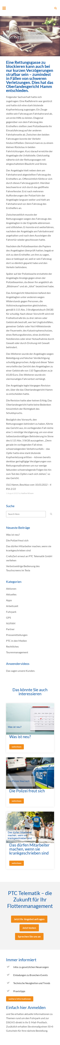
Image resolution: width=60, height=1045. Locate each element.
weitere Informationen (19, 998)
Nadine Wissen (27, 493)
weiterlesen (16, 747)
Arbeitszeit (12, 605)
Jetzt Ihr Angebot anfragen (29, 919)
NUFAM (10, 623)
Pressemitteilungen (17, 634)
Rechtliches (12, 646)
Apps (9, 600)
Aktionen (11, 588)
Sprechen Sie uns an (29, 936)
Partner (10, 629)
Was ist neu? (13, 534)
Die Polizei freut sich (17, 540)
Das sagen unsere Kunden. (20, 670)
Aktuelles (11, 594)
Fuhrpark (11, 611)
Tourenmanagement (17, 652)
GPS (8, 617)
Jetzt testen (29, 927)
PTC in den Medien (16, 640)
